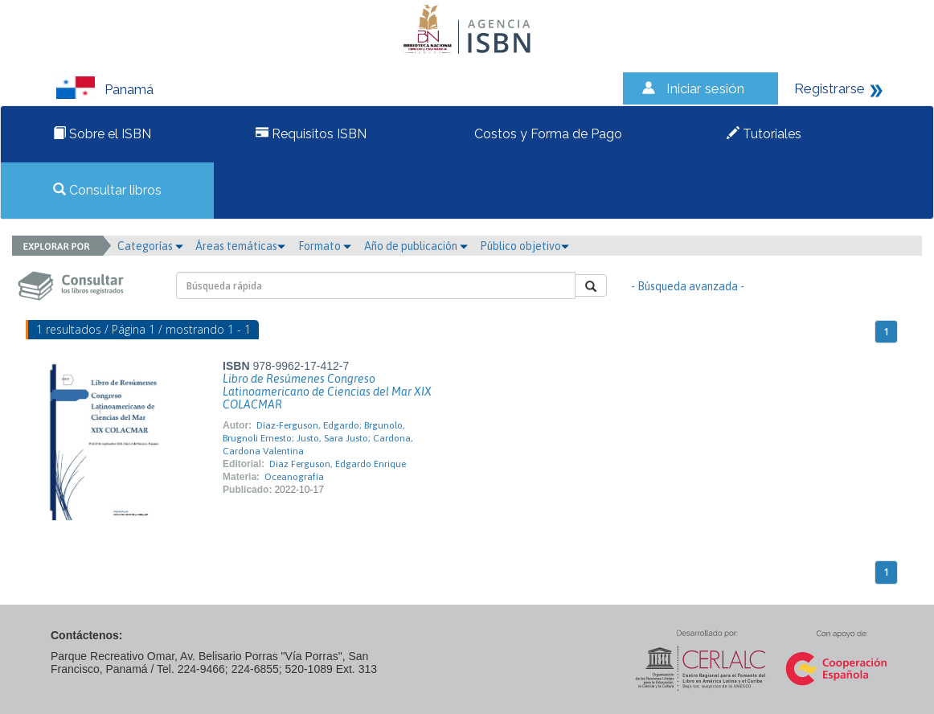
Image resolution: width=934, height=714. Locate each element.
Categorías (150, 246)
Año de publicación (416, 246)
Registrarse (829, 88)
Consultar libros (107, 190)
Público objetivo (524, 246)
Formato (324, 246)
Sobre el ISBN (102, 134)
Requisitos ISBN (311, 134)
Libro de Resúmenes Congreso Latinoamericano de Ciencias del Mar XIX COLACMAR (327, 391)
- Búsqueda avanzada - (687, 286)
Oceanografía (294, 476)
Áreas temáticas (240, 246)
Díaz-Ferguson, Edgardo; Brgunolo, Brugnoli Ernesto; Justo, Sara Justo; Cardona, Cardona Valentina (318, 438)
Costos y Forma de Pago (546, 134)
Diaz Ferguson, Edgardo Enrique (337, 464)
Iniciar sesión (705, 88)
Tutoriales (764, 134)
